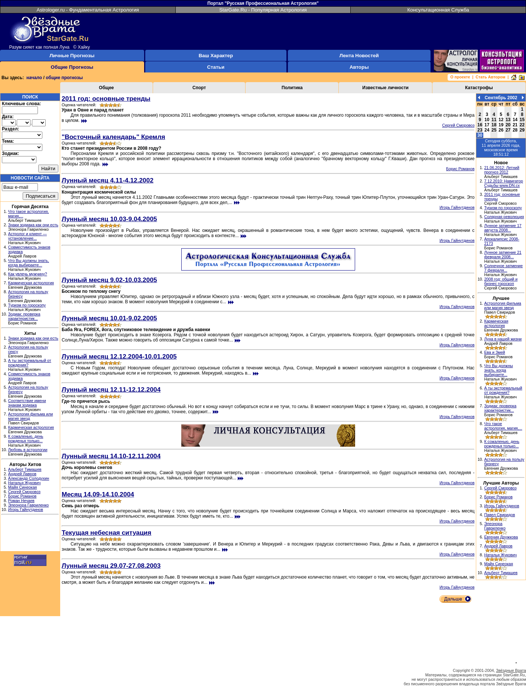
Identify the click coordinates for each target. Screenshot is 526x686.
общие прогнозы (64, 77)
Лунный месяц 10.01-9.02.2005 (109, 318)
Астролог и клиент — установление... (27, 236)
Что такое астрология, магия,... (503, 425)
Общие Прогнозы (72, 67)
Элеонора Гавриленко (28, 505)
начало (34, 77)
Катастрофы (479, 87)
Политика (292, 87)
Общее (106, 87)
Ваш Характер (216, 55)
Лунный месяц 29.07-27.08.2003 (111, 565)
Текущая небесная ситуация (106, 532)
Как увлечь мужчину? (27, 274)
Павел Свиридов (499, 514)
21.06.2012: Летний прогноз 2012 (501, 169)
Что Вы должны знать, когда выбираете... (28, 262)
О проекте (460, 77)
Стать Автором (490, 77)
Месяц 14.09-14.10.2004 (98, 494)
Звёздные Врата (511, 670)
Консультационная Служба (438, 10)
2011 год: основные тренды (106, 98)
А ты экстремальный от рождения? (503, 390)
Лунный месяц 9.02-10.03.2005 (109, 280)
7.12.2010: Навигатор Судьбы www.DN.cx (503, 183)
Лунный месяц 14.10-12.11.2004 (111, 456)
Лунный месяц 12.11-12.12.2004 (111, 389)
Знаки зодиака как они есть (33, 225)
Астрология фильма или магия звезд (502, 305)
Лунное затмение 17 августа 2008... (502, 227)
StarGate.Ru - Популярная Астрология (263, 10)
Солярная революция (504, 216)
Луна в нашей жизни (503, 339)
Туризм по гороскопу (27, 305)
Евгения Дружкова (501, 537)
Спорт (199, 87)
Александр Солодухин (28, 478)
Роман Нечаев (21, 500)
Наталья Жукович (24, 482)
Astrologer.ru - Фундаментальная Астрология (88, 10)
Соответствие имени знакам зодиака (27, 402)
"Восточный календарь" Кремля (113, 136)
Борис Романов (22, 496)
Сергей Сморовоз (24, 491)
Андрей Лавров (22, 474)
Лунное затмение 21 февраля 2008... (502, 254)
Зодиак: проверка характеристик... (24, 316)
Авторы (359, 67)
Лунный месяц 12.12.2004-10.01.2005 (119, 356)
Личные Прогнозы (71, 55)
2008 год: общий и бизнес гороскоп (500, 281)
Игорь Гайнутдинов (25, 509)
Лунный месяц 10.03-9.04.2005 (109, 219)
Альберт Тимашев (25, 469)
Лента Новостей (359, 55)
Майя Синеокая (22, 487)
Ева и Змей (494, 352)
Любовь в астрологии (28, 449)
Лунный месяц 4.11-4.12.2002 (107, 180)
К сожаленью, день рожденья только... (25, 438)
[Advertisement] (30, 534)
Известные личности (385, 87)
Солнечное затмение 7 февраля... (503, 267)
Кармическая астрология (31, 283)
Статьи (215, 67)
